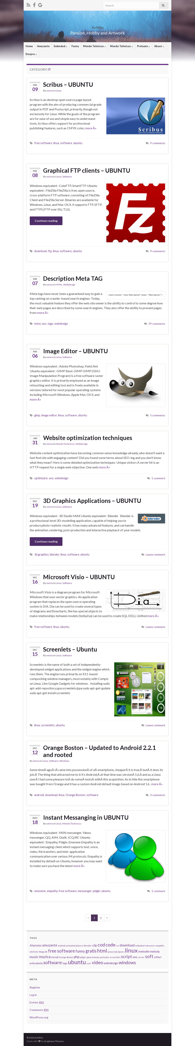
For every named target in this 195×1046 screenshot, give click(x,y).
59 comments (157, 323)
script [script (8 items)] (126, 956)
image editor (49, 415)
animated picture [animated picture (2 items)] (74, 945)
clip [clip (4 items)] (94, 945)
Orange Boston (75, 795)
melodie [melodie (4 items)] (143, 951)
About (159, 46)
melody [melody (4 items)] (155, 951)
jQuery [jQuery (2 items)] (121, 951)
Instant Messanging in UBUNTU (86, 817)
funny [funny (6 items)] (80, 951)
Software (67, 176)
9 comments (157, 143)
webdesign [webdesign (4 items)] (111, 963)
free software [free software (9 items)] (61, 951)
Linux (58, 90)
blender (54, 554)
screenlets (48, 725)
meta (37, 323)
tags (50, 323)
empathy (52, 891)
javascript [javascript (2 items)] (112, 951)
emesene (40, 891)
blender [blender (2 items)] (88, 945)
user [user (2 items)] (88, 963)
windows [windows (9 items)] (127, 962)
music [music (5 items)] (34, 957)
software (66, 143)
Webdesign (69, 284)
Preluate (143, 46)
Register (35, 987)
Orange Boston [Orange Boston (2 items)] (66, 957)
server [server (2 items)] (141, 957)
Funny (75, 46)
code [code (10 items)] (110, 944)
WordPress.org (39, 1017)
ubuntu (77, 143)
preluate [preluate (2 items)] (104, 957)
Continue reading (46, 220)
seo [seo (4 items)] (135, 957)
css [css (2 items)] (117, 945)
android (39, 795)
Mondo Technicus (65, 443)
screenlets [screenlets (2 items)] (115, 957)
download (40, 251)
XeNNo (97, 26)
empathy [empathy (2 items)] (159, 945)
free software (43, 143)
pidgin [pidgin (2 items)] (83, 957)
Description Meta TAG (73, 278)
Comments (39, 1010)
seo (44, 323)
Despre (31, 54)
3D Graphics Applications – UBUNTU (92, 500)
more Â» (91, 128)
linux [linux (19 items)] (131, 950)
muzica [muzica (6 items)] (45, 956)
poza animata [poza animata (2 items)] (93, 957)
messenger (85, 891)
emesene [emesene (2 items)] (150, 945)
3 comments (157, 795)
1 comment (158, 478)
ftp (50, 251)
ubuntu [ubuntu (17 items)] (77, 962)
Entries (37, 1002)
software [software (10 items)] (52, 962)
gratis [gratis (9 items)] (91, 951)
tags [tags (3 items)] (64, 963)
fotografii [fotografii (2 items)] (43, 951)
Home (29, 46)
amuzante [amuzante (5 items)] (49, 945)
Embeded (60, 46)
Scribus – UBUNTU (68, 84)
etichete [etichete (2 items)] (34, 951)
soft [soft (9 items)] (149, 956)
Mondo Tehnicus (94, 46)
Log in (33, 995)
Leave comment (155, 554)
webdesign (61, 323)
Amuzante (43, 46)
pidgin (96, 891)
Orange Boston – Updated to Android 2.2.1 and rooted (99, 751)
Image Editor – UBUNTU (75, 350)
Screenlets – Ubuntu (70, 649)
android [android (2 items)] (61, 945)
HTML (59, 284)
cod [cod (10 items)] (101, 944)
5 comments (157, 415)
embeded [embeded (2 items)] (140, 945)
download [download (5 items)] (127, 945)
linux (56, 143)
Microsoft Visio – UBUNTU (79, 576)
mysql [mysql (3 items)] (54, 957)
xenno (49, 90)
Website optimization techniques (87, 437)
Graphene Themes (54, 1041)
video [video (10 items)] (97, 962)
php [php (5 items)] (76, 957)
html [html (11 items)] (102, 951)
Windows (64, 760)
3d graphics (41, 554)
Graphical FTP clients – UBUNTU (86, 170)
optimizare (41, 478)
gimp (37, 415)
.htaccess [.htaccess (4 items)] (36, 945)
